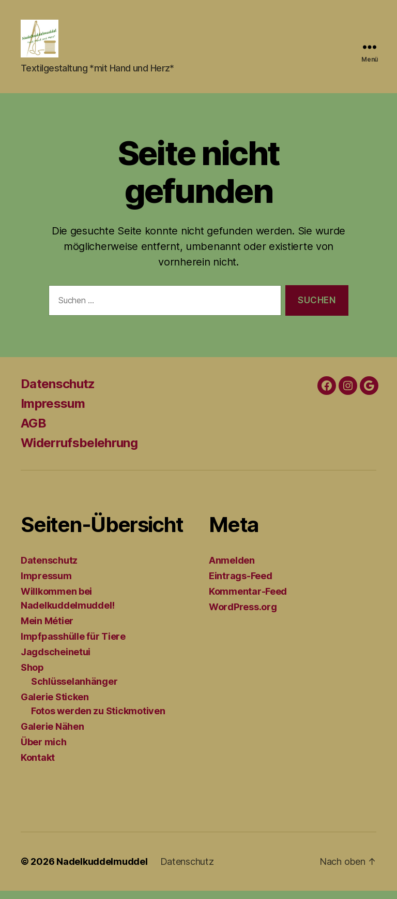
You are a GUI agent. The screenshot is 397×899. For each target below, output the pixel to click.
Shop (32, 675)
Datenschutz (58, 392)
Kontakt (38, 765)
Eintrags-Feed (240, 584)
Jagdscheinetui (55, 660)
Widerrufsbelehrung (79, 451)
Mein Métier (47, 629)
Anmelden (232, 568)
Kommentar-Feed (248, 599)
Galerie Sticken (55, 705)
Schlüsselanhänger (74, 689)
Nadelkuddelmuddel (101, 869)
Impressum (53, 411)
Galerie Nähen (52, 734)
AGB (33, 431)
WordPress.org (243, 615)
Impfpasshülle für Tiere (73, 644)
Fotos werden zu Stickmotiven (98, 719)
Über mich (44, 750)
